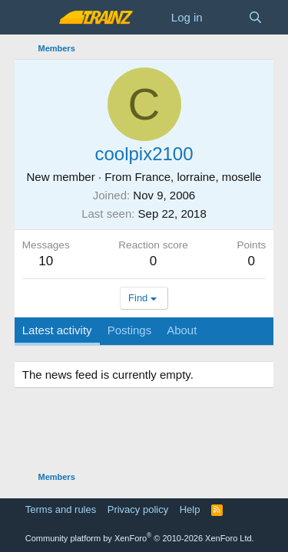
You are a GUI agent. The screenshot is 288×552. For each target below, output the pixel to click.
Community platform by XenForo (139, 538)
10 (45, 261)
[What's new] (225, 17)
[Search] (255, 17)
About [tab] (182, 330)
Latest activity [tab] (57, 330)
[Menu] (36, 17)
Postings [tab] (130, 330)
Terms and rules (60, 509)
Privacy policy (138, 509)
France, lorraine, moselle (197, 176)
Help (190, 509)
